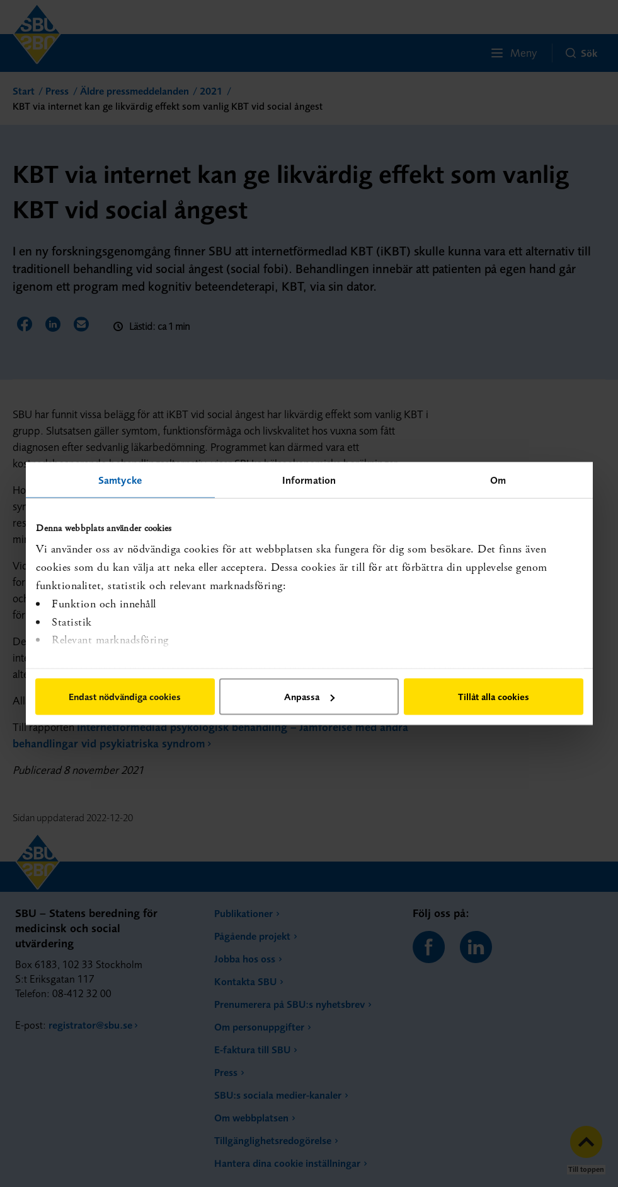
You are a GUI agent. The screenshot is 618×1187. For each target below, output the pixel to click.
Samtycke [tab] (120, 480)
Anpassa (309, 696)
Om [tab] (498, 480)
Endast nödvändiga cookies (125, 696)
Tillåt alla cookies (493, 696)
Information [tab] (309, 480)
